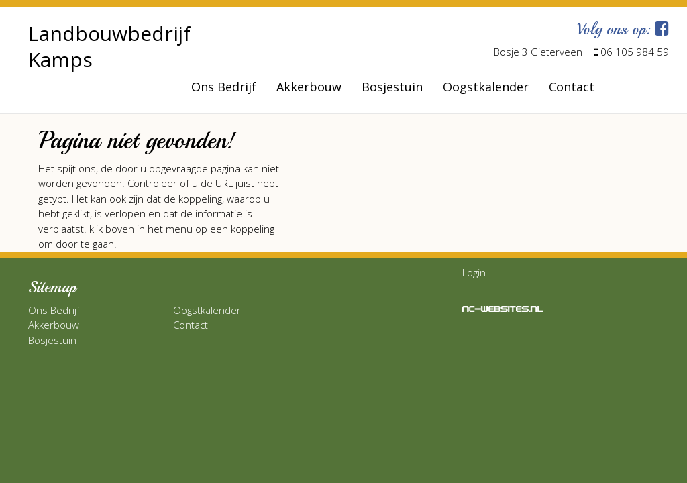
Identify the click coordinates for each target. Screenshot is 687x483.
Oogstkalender (486, 86)
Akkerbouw (308, 86)
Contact (571, 86)
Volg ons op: (623, 29)
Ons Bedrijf (223, 86)
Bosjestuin (392, 86)
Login (474, 272)
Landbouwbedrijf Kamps (109, 46)
